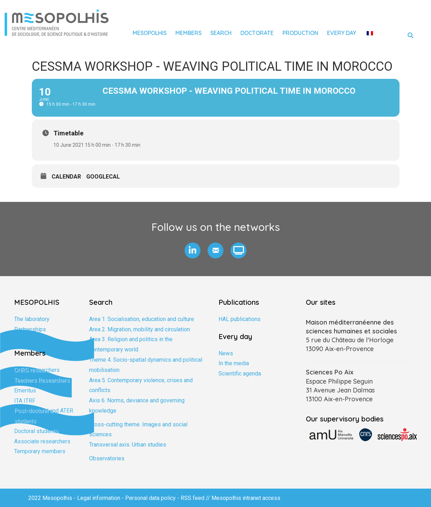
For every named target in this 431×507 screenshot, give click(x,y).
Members (188, 32)
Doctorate (257, 32)
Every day (341, 32)
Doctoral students (36, 431)
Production (300, 32)
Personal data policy (150, 498)
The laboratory (31, 319)
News (226, 353)
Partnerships (30, 329)
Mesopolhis (150, 32)
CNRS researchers (37, 370)
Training (23, 339)
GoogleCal (103, 176)
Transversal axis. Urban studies (127, 444)
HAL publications (240, 319)
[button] (192, 250)
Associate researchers (42, 441)
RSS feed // (196, 498)
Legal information (98, 498)
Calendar (66, 176)
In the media (234, 363)
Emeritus (25, 390)
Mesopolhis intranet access (245, 498)
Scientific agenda (240, 373)
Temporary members (39, 451)
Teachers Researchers (42, 380)
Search (221, 32)
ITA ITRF (24, 400)
